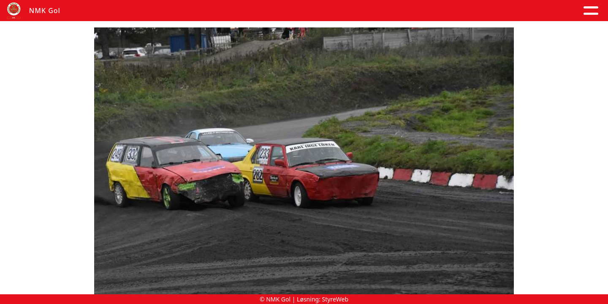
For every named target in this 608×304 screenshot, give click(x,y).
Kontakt (349, 11)
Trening (421, 11)
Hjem (125, 11)
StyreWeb (335, 299)
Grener (539, 11)
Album (200, 11)
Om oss (298, 11)
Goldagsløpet (479, 11)
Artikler (161, 11)
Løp (387, 11)
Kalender (246, 11)
